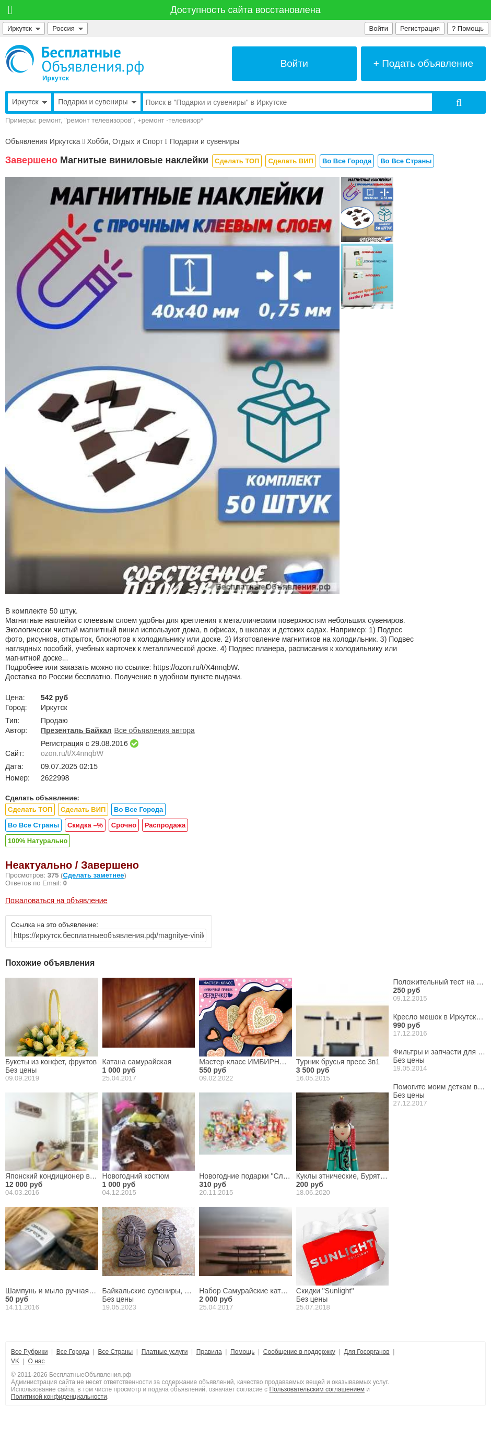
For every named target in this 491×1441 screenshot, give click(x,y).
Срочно (123, 825)
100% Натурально (37, 841)
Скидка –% (85, 825)
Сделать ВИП (290, 161)
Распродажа (165, 825)
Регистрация (420, 28)
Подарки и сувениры (204, 141)
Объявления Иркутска (42, 141)
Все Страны (115, 1351)
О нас (36, 1361)
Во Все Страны (405, 161)
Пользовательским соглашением (317, 1389)
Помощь (242, 1351)
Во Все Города (346, 161)
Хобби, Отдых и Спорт (125, 141)
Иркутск (23, 28)
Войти (378, 28)
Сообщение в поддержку (299, 1351)
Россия (67, 28)
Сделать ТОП (237, 161)
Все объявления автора (154, 730)
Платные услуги (165, 1351)
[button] (168, 586)
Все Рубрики (29, 1351)
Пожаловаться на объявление (56, 900)
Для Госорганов (366, 1351)
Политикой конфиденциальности (59, 1396)
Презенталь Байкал (76, 730)
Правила (209, 1351)
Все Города (72, 1351)
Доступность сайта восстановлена (245, 10)
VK (15, 1361)
